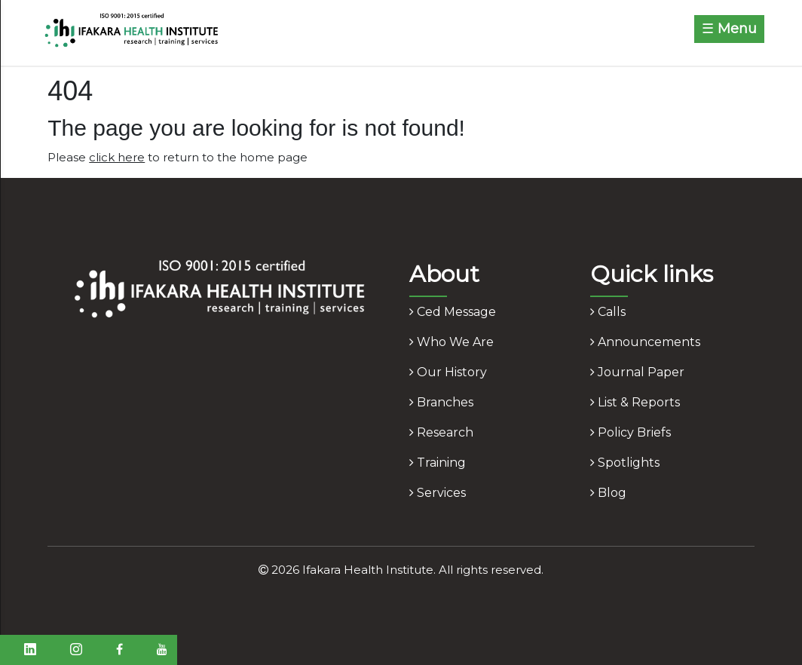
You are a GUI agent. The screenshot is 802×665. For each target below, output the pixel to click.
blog (608, 493)
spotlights (625, 462)
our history (448, 372)
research (441, 432)
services (437, 493)
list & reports (635, 402)
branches (441, 402)
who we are (451, 342)
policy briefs (630, 432)
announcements (645, 342)
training (437, 462)
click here (117, 157)
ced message (452, 312)
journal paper (637, 372)
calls (608, 312)
